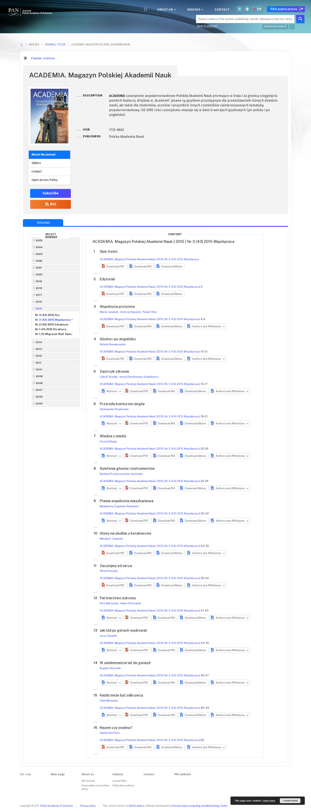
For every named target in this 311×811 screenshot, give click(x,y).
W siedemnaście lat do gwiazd (125, 663)
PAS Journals (88, 780)
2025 (39, 240)
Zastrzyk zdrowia (114, 371)
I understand (290, 800)
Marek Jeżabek (109, 311)
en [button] (257, 9)
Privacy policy (88, 805)
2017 (39, 294)
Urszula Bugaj (108, 441)
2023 (39, 254)
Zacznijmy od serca (116, 566)
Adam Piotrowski (130, 603)
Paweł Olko (150, 311)
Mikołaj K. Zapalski (111, 538)
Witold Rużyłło (109, 570)
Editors (36, 163)
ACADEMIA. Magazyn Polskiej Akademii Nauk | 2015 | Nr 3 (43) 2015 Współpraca (149, 259)
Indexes (195, 9)
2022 (39, 260)
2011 (39, 362)
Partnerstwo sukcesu (118, 598)
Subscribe (50, 193)
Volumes (43, 222)
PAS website (182, 774)
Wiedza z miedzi (113, 436)
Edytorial (107, 279)
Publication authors (123, 785)
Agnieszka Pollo (110, 732)
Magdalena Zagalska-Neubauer (119, 506)
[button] (113, 266)
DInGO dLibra (136, 805)
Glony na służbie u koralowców (125, 533)
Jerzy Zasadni (108, 635)
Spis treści (109, 251)
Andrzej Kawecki (130, 311)
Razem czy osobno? (116, 728)
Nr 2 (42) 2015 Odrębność (52, 324)
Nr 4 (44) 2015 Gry (47, 315)
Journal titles (55, 44)
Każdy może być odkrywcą (121, 695)
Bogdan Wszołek (110, 668)
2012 (39, 355)
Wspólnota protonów (117, 306)
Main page (58, 774)
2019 (39, 281)
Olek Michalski (109, 700)
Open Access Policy (45, 180)
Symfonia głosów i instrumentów (127, 468)
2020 (39, 274)
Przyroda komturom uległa (122, 404)
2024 (39, 247)
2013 (39, 349)
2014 (39, 342)
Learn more (269, 800)
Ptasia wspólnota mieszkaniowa (126, 501)
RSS (50, 204)
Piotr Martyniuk (109, 603)
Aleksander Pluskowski (114, 409)
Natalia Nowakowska (113, 344)
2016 (39, 301)
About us (166, 9)
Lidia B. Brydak (109, 376)
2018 (39, 288)
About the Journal (43, 154)
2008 (39, 383)
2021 (39, 267)
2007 (39, 389)
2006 (39, 396)
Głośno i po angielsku (118, 339)
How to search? (207, 26)
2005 (39, 403)
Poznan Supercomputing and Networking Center (200, 805)
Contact (222, 9)
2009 (39, 376)
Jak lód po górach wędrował (123, 630)
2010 (39, 369)
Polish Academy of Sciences (56, 805)
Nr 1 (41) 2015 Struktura (50, 329)
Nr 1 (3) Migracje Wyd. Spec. (54, 334)
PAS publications (286, 9)
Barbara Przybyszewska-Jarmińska (121, 473)
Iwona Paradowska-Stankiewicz (139, 376)
